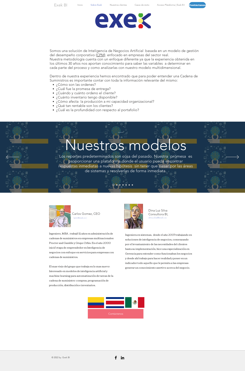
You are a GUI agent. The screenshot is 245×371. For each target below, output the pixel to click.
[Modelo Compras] (132, 185)
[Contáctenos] (115, 314)
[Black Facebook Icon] (115, 357)
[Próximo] (232, 157)
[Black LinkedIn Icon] (122, 357)
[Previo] (12, 157)
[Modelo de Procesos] (126, 185)
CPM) (101, 55)
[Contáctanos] (197, 5)
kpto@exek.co (80, 218)
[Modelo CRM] (119, 185)
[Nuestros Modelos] (113, 185)
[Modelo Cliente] (116, 185)
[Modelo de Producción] (123, 185)
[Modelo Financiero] (129, 185)
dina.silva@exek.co (157, 217)
